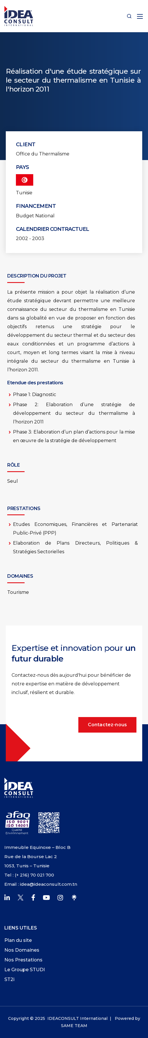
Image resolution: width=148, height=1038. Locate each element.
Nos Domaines (21, 950)
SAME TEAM (74, 1025)
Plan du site (18, 940)
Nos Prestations (23, 960)
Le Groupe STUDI (24, 969)
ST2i (9, 979)
